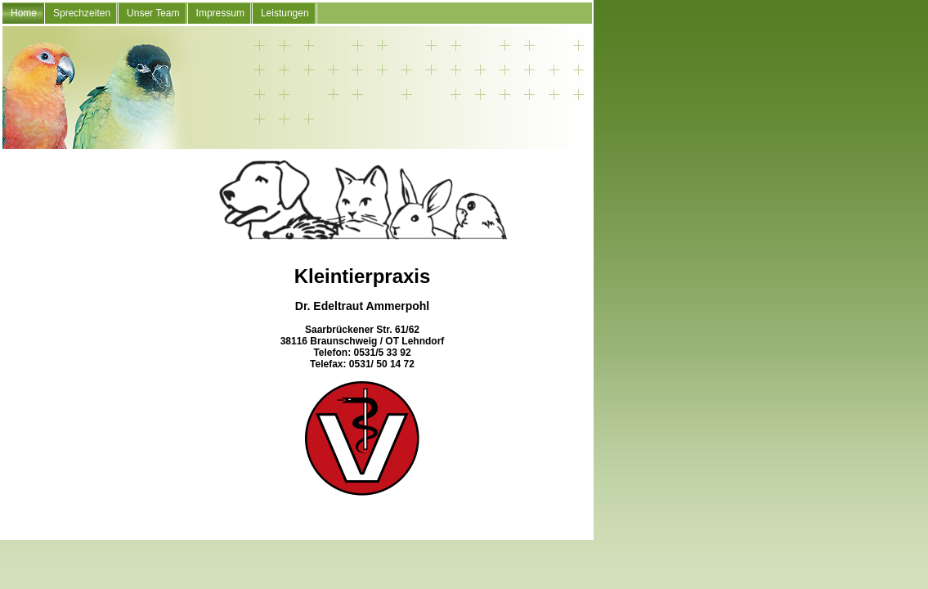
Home (24, 13)
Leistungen (285, 13)
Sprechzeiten (81, 13)
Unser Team (153, 13)
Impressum (220, 13)
